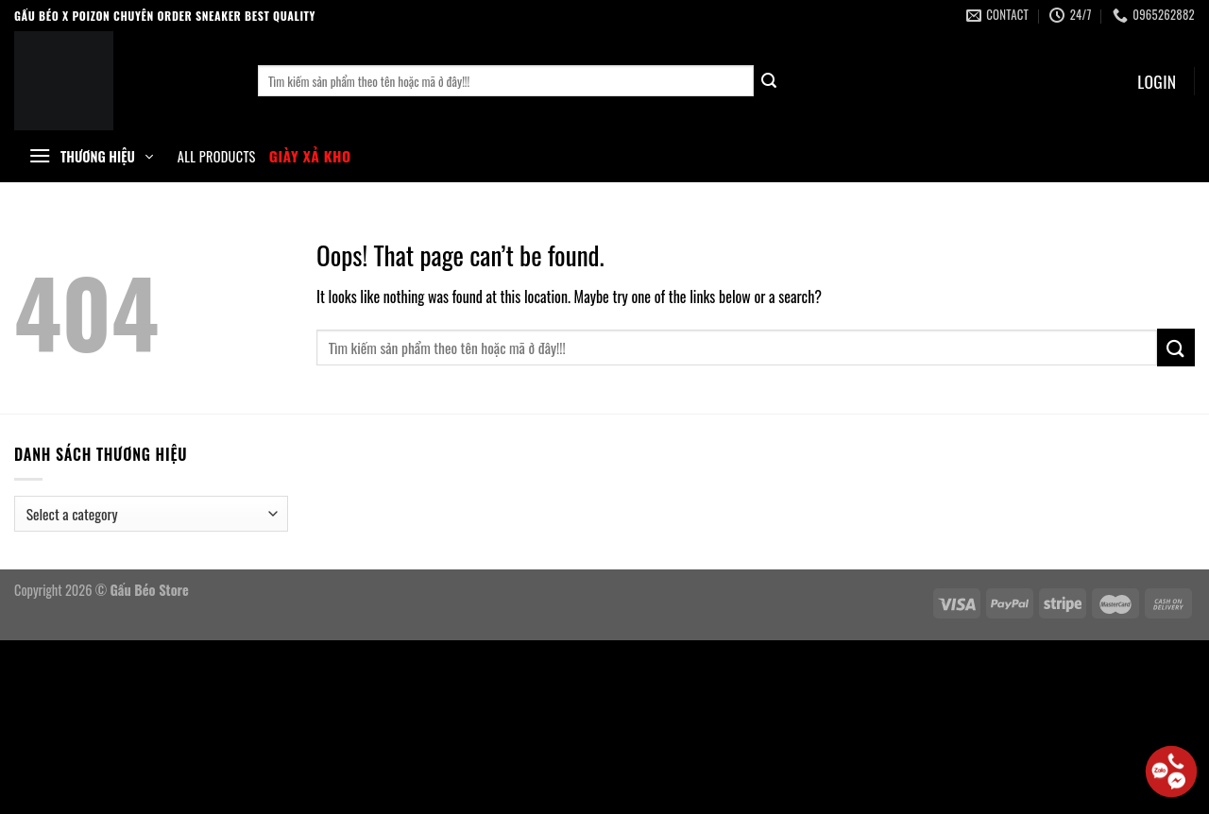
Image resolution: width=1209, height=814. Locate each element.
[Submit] (770, 81)
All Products (217, 156)
